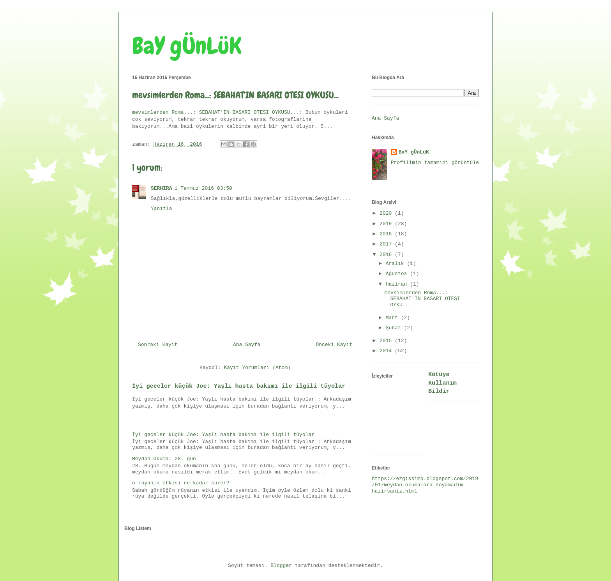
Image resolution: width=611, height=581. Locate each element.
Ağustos (398, 274)
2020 (387, 213)
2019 (387, 224)
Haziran (398, 284)
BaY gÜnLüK (187, 46)
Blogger (281, 566)
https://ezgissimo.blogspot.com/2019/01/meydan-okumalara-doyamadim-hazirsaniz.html (425, 485)
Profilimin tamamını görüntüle (435, 163)
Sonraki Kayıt (157, 345)
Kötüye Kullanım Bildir (442, 383)
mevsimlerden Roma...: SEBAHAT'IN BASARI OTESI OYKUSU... (215, 112)
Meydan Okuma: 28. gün (164, 459)
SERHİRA (161, 188)
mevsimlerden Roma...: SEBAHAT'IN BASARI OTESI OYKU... (422, 299)
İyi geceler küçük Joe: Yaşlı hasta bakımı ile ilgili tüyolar (238, 386)
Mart (393, 318)
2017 (387, 244)
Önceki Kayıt (334, 345)
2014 (387, 351)
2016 (387, 255)
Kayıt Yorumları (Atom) (257, 368)
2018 (387, 234)
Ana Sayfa (246, 345)
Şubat (395, 328)
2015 (387, 341)
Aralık (396, 264)
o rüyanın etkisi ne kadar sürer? (181, 483)
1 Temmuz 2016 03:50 (203, 188)
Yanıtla (161, 209)
